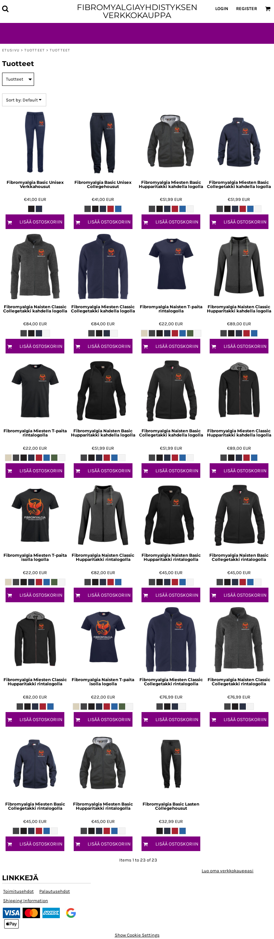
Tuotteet (34, 50)
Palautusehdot (54, 891)
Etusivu (10, 50)
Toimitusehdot (18, 891)
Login (221, 8)
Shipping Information (25, 900)
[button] (5, 8)
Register (246, 8)
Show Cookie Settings (137, 935)
